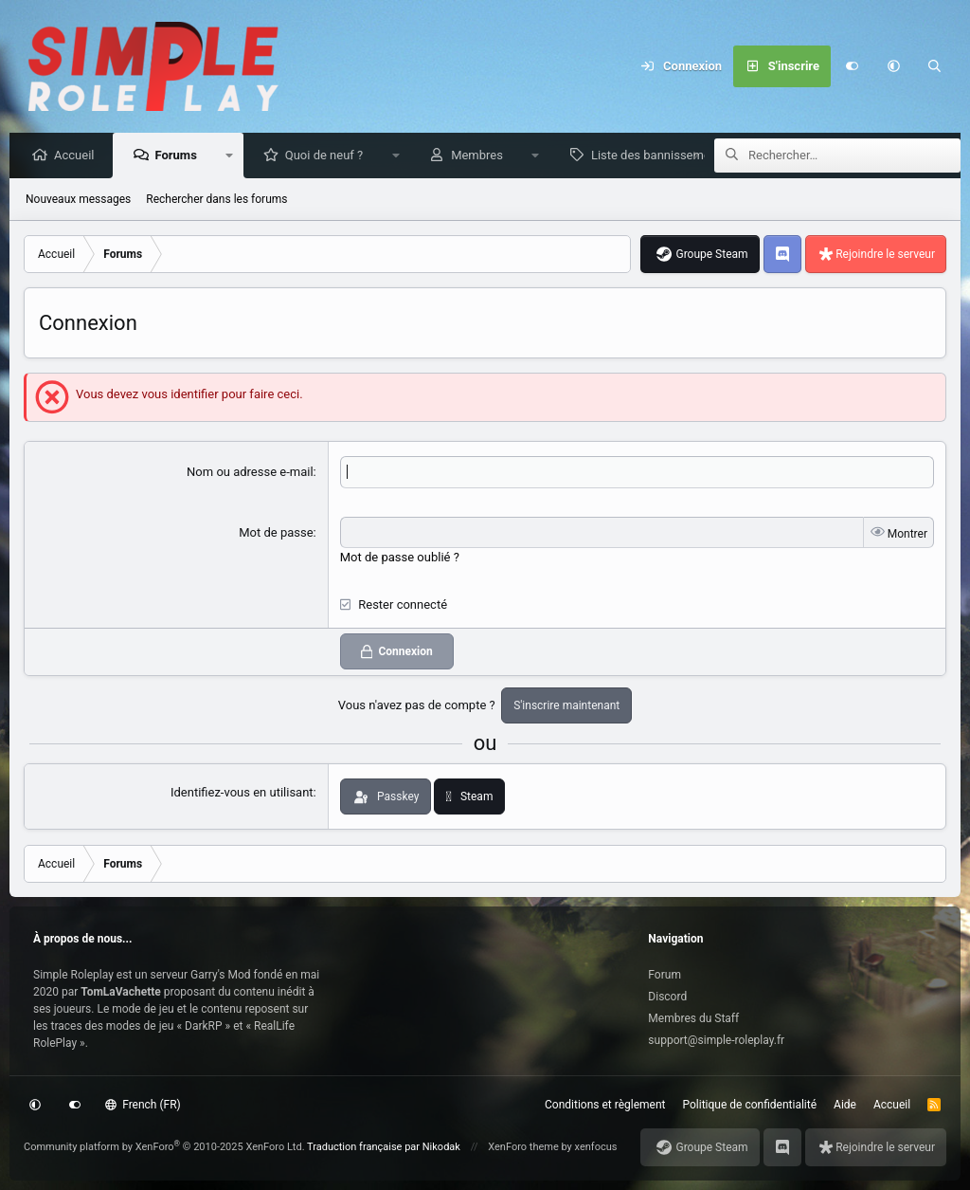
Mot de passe (276, 533)
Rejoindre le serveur (885, 255)
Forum (664, 974)
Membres (482, 156)
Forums (180, 156)
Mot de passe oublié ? (399, 558)
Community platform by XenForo (164, 1147)
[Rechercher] (935, 66)
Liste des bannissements (664, 156)
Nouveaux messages (78, 200)
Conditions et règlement (605, 1104)
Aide (845, 1104)
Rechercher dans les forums (216, 200)
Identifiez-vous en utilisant (242, 793)
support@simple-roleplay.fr (716, 1040)
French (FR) (143, 1104)
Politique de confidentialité (750, 1104)
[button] (893, 66)
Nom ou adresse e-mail (250, 473)
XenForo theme (523, 1147)
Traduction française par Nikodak (383, 1147)
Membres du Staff (693, 1018)
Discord (667, 996)
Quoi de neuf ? (329, 156)
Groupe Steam (711, 255)
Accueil (79, 156)
